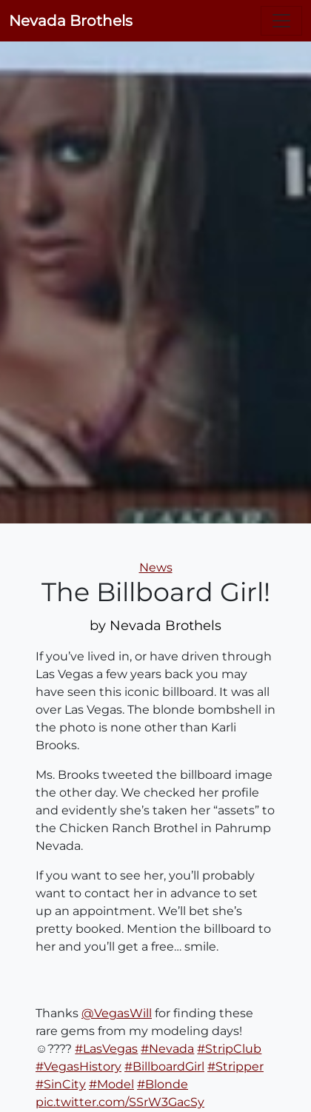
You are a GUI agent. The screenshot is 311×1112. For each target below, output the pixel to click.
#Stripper (235, 1066)
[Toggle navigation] (281, 21)
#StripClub (229, 1049)
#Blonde (162, 1084)
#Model (111, 1084)
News (156, 567)
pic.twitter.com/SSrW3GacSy (120, 1102)
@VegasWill (116, 1013)
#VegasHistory (78, 1066)
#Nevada (167, 1049)
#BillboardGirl (164, 1066)
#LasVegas (106, 1049)
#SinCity (61, 1084)
